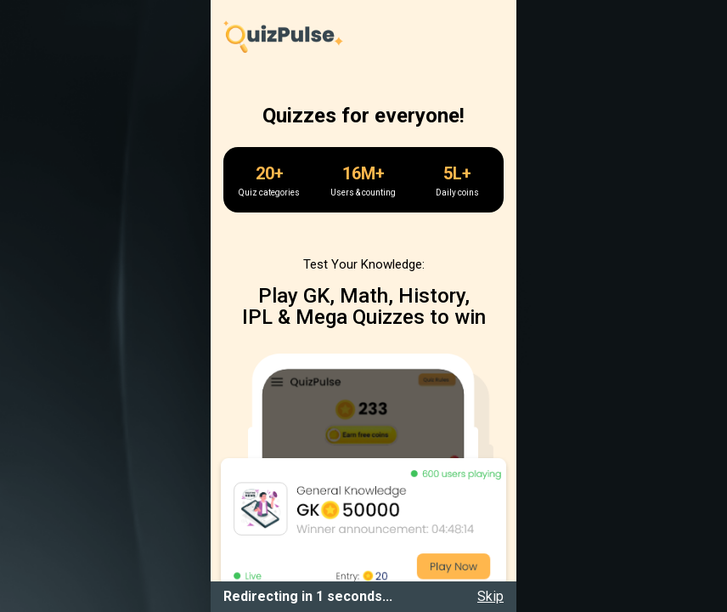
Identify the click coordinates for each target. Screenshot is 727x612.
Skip (490, 596)
